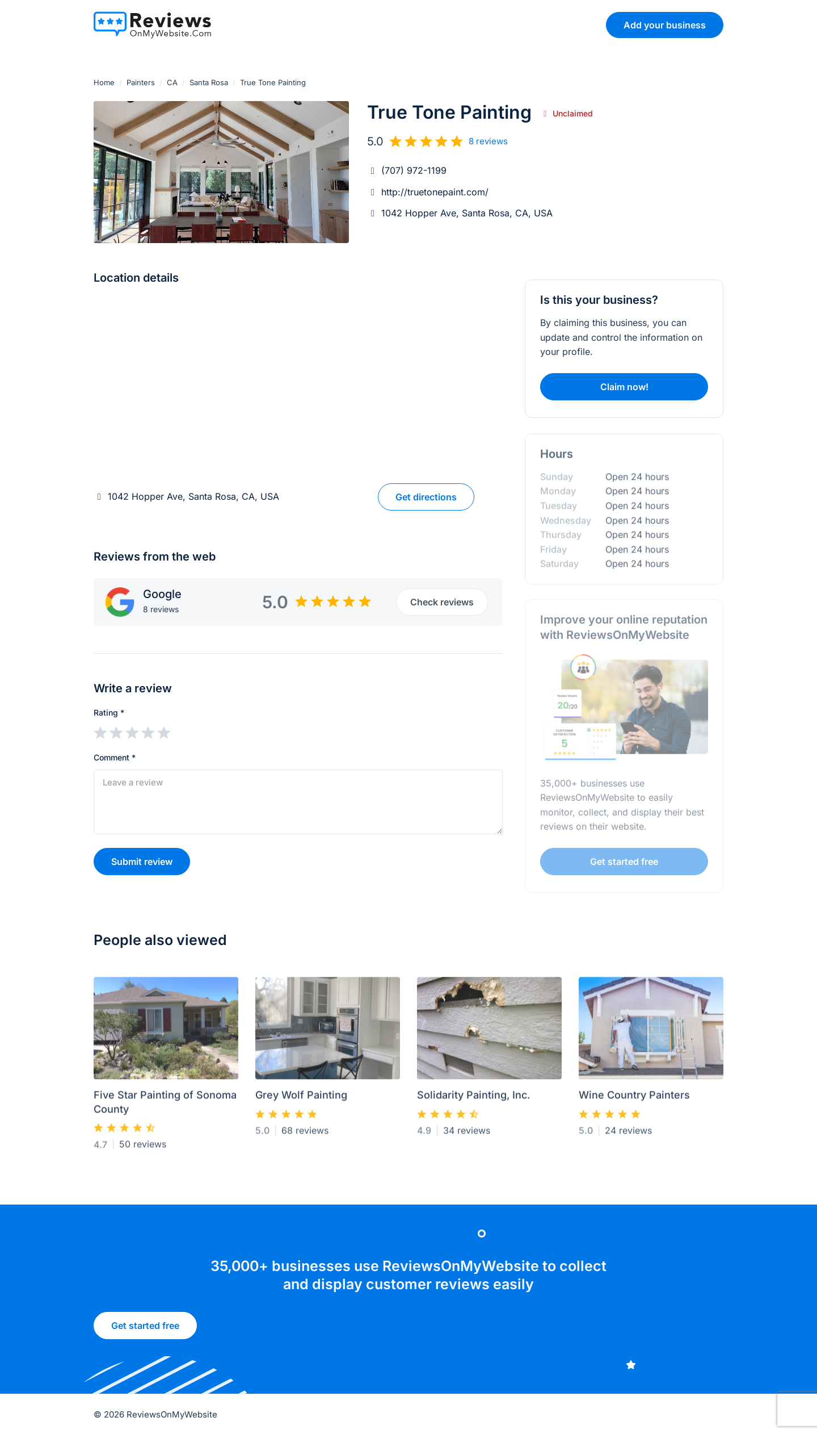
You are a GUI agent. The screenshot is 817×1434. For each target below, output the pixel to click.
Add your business (665, 25)
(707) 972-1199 (414, 170)
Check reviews (442, 602)
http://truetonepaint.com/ (434, 192)
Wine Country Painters (634, 1100)
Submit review (141, 861)
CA (172, 82)
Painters (141, 82)
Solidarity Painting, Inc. (473, 1100)
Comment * (115, 757)
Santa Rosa (208, 82)
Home (104, 82)
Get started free (145, 1329)
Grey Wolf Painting (301, 1100)
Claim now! (624, 386)
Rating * (109, 712)
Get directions (426, 497)
